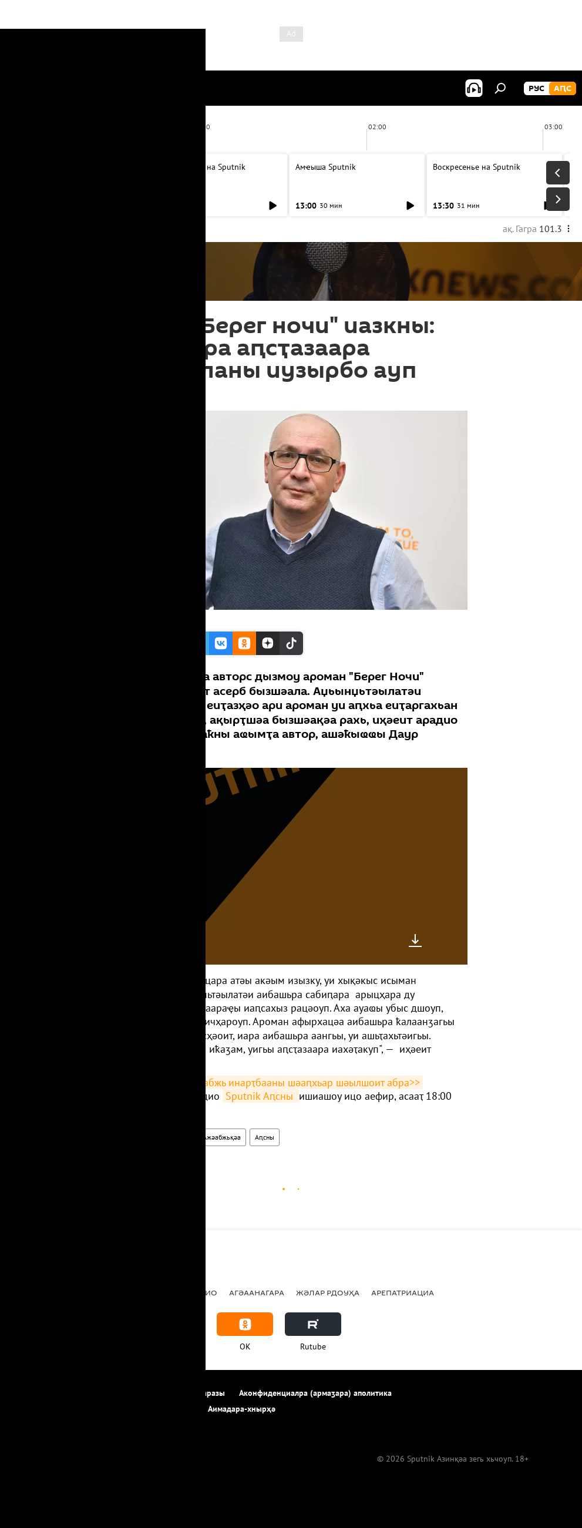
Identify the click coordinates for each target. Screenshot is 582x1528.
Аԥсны (264, 1137)
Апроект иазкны (42, 1393)
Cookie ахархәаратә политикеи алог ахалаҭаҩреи (103, 1408)
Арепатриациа (402, 1292)
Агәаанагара (256, 1292)
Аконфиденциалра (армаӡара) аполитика (315, 1393)
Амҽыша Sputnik (51, 167)
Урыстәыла (147, 1292)
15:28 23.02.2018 (147, 396)
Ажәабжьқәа (222, 1137)
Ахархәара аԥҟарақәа (125, 1393)
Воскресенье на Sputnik (201, 167)
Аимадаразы (202, 1393)
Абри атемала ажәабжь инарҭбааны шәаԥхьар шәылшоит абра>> (269, 1082)
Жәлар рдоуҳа (327, 1292)
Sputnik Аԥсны (261, 1096)
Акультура (173, 1137)
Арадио (131, 1137)
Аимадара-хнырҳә (241, 1408)
